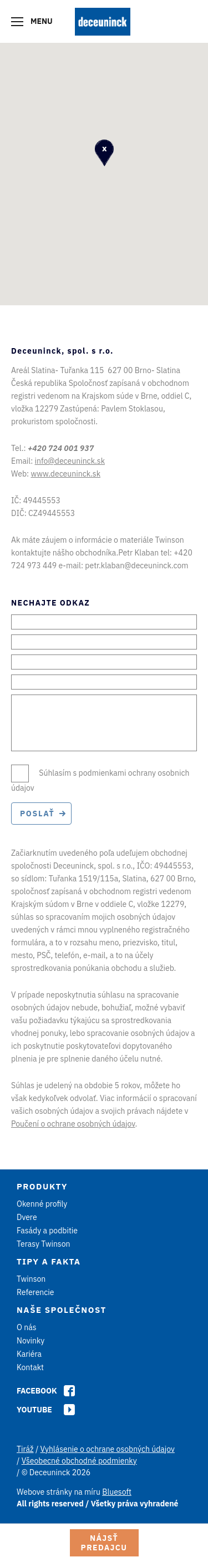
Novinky (30, 1341)
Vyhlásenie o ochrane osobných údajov (107, 1449)
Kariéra (29, 1354)
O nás (26, 1327)
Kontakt (30, 1367)
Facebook (37, 1391)
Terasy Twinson (43, 1244)
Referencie (35, 1292)
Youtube (34, 1410)
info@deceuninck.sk (70, 461)
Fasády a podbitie (47, 1231)
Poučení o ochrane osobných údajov (73, 1124)
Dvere (27, 1217)
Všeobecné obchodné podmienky (79, 1461)
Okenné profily (42, 1204)
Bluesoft (116, 1492)
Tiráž (25, 1449)
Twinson (31, 1279)
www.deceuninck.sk (65, 474)
